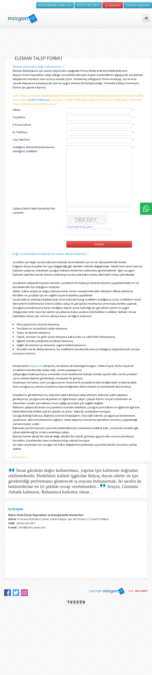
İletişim (17, 509)
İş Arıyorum (112, 5)
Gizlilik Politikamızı (39, 100)
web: (138, 591)
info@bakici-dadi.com (55, 5)
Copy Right (107, 591)
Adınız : (17, 110)
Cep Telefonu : (22, 139)
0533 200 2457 (88, 5)
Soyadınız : (19, 117)
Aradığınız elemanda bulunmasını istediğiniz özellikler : (34, 149)
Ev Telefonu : (21, 132)
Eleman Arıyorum (137, 5)
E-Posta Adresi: (22, 124)
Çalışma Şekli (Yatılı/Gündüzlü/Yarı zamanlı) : (34, 210)
